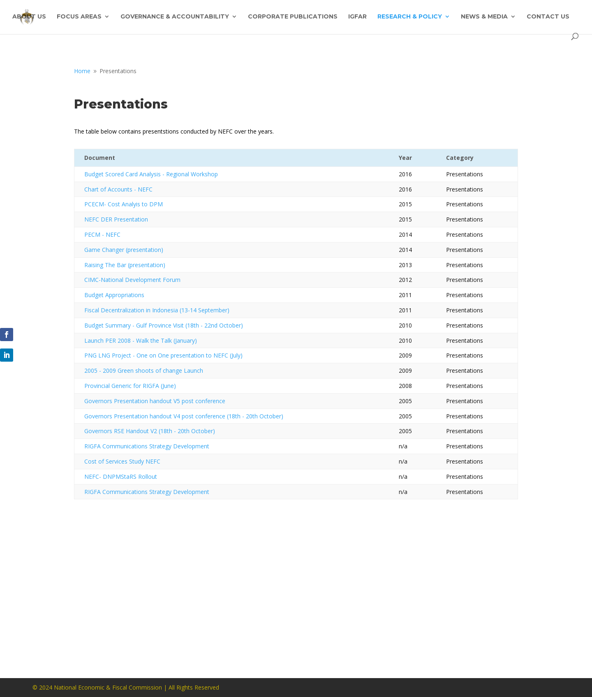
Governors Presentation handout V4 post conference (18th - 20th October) (183, 416)
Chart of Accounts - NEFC (118, 189)
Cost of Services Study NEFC (122, 461)
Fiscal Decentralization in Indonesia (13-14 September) (156, 310)
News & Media (484, 17)
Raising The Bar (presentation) (124, 265)
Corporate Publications (293, 17)
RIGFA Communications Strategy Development (146, 446)
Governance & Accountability (174, 17)
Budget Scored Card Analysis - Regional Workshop (151, 174)
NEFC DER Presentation (116, 219)
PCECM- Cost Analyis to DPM (123, 204)
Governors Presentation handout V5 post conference (154, 401)
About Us (29, 17)
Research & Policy (409, 17)
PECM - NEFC (102, 234)
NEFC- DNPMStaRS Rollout (120, 476)
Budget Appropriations (114, 295)
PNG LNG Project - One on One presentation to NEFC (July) (163, 355)
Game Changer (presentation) (123, 250)
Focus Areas (79, 17)
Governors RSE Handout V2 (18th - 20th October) (149, 431)
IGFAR (357, 17)
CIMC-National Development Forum (132, 280)
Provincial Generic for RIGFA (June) (130, 386)
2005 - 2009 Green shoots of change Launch (143, 370)
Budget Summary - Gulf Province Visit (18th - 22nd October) (163, 325)
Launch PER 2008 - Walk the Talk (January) (140, 340)
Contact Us (548, 17)
